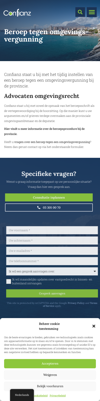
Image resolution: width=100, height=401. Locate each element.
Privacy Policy (85, 303)
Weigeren (50, 375)
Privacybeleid (58, 395)
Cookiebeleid (40, 395)
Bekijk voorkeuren (50, 386)
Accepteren (50, 363)
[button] (94, 326)
